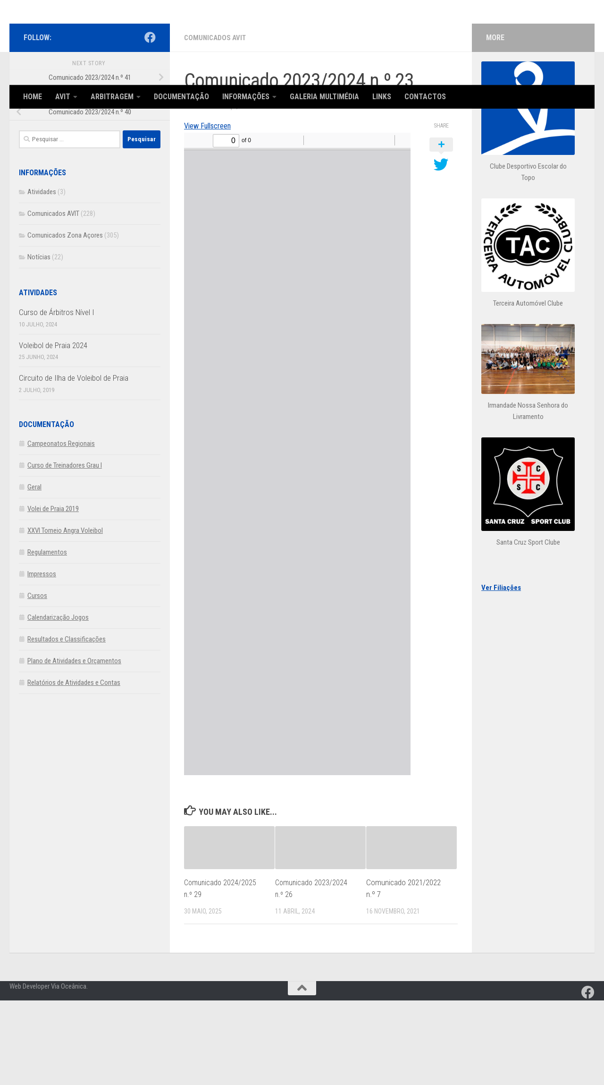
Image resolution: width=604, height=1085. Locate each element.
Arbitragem (112, 96)
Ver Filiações (501, 672)
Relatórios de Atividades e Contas (73, 767)
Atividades (41, 277)
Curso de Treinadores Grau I (64, 550)
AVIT (62, 96)
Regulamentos (47, 637)
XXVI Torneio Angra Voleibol (65, 615)
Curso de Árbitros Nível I (56, 397)
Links (381, 96)
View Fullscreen (211, 210)
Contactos (425, 96)
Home (32, 96)
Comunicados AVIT (217, 122)
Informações (245, 96)
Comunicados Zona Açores (65, 320)
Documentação (181, 96)
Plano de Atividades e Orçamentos (74, 746)
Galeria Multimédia (324, 96)
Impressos (41, 659)
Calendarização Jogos (58, 702)
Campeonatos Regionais (61, 528)
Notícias (38, 342)
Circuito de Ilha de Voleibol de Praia (73, 463)
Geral (34, 572)
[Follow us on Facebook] (150, 122)
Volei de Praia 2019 (53, 593)
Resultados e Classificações (66, 724)
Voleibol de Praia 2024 (53, 430)
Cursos (37, 680)
